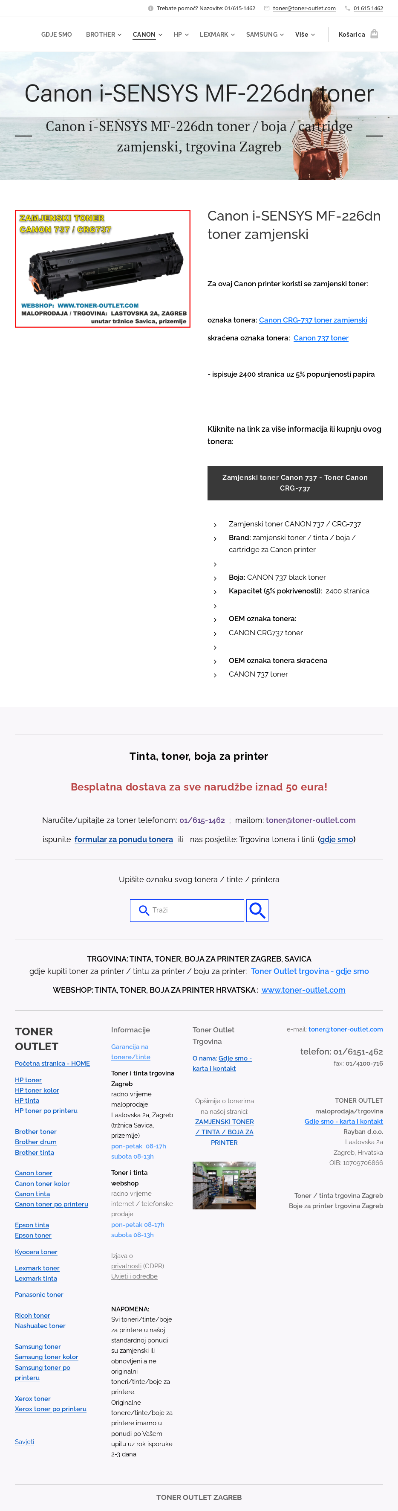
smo (345, 839)
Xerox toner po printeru (51, 1409)
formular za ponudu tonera (124, 839)
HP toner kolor (37, 1090)
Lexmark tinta (36, 1278)
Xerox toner (33, 1399)
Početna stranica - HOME (52, 1064)
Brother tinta (34, 1152)
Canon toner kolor (42, 1184)
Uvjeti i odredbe (134, 1277)
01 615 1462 (368, 8)
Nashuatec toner (40, 1326)
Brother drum (36, 1142)
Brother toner (36, 1132)
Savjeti (24, 1442)
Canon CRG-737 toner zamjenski (313, 320)
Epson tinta (32, 1225)
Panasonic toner (39, 1295)
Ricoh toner (32, 1315)
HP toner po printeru (46, 1111)
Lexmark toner (37, 1268)
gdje (328, 839)
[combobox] (187, 911)
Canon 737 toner (321, 338)
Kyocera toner (36, 1252)
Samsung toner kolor (46, 1357)
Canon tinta (32, 1194)
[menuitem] (54, 34)
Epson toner (33, 1236)
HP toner (28, 1080)
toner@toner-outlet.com (304, 8)
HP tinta (27, 1100)
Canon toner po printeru (51, 1205)
